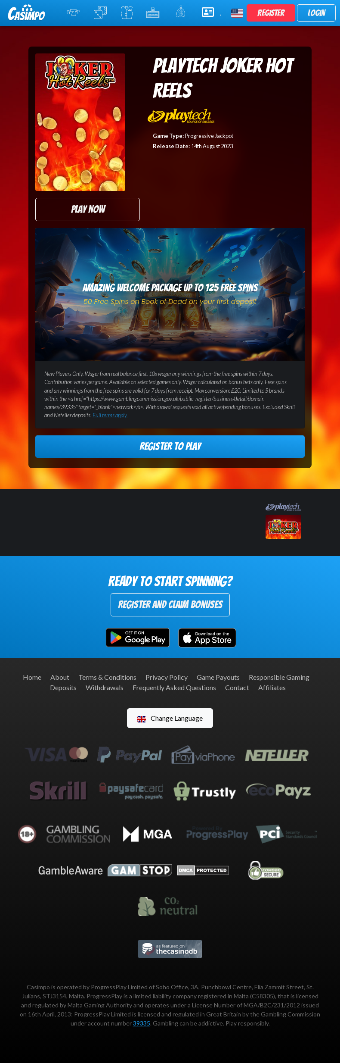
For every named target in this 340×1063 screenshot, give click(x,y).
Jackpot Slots (155, 12)
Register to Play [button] (170, 446)
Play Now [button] (88, 209)
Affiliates (272, 687)
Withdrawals (105, 687)
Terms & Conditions (107, 677)
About (59, 677)
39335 (141, 1023)
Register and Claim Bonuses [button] (170, 604)
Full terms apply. (110, 415)
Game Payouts (218, 677)
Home (32, 677)
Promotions (183, 12)
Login (316, 13)
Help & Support (211, 12)
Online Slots (75, 12)
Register (270, 13)
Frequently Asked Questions (174, 687)
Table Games (101, 12)
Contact (237, 687)
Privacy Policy (166, 677)
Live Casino (128, 12)
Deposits (63, 687)
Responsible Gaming (279, 677)
